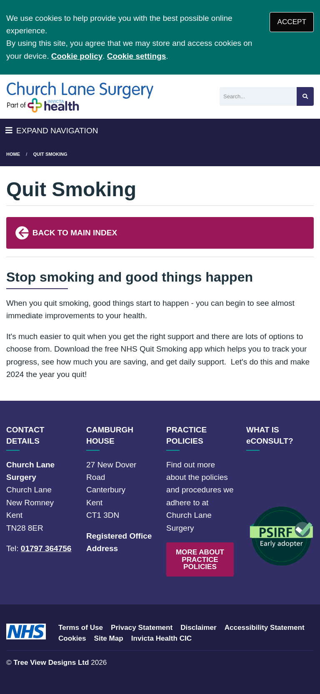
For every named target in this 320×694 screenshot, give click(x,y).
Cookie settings (136, 56)
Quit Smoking (50, 154)
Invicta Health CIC (161, 638)
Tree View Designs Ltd (51, 663)
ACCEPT (292, 22)
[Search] (258, 96)
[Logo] (80, 96)
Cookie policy (77, 56)
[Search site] (305, 96)
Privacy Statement (141, 628)
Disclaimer (198, 628)
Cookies (72, 638)
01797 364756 (46, 548)
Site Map (108, 638)
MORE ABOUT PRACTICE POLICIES (200, 559)
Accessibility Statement (265, 628)
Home (13, 154)
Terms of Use (80, 628)
